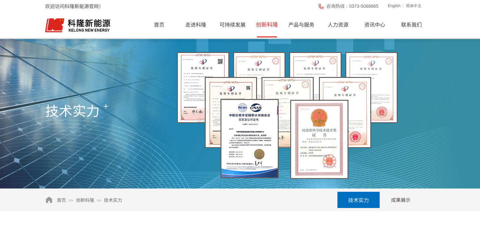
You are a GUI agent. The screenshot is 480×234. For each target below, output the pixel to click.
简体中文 (414, 6)
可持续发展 (233, 24)
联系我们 (411, 24)
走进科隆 (195, 24)
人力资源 (338, 24)
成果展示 (401, 199)
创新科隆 (267, 24)
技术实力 (113, 200)
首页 (159, 24)
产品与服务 (301, 24)
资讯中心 (374, 24)
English (394, 6)
